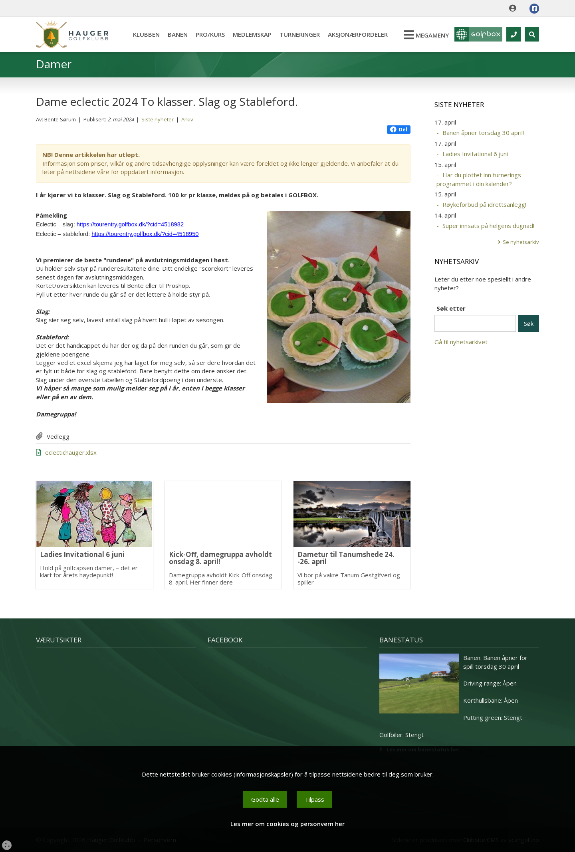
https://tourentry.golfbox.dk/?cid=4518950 (144, 234)
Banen (178, 34)
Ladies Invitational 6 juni (475, 154)
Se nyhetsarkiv (521, 242)
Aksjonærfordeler (358, 34)
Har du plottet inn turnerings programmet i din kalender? (478, 179)
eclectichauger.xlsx (71, 452)
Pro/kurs (210, 34)
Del (398, 129)
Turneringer (300, 34)
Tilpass (314, 799)
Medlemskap (252, 34)
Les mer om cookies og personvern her (287, 824)
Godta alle (265, 799)
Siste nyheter (157, 119)
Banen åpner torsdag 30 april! (483, 133)
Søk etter (451, 308)
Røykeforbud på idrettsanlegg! (484, 204)
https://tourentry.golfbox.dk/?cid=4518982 (130, 224)
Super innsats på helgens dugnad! (488, 226)
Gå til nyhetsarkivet (461, 342)
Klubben (146, 34)
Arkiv (187, 119)
